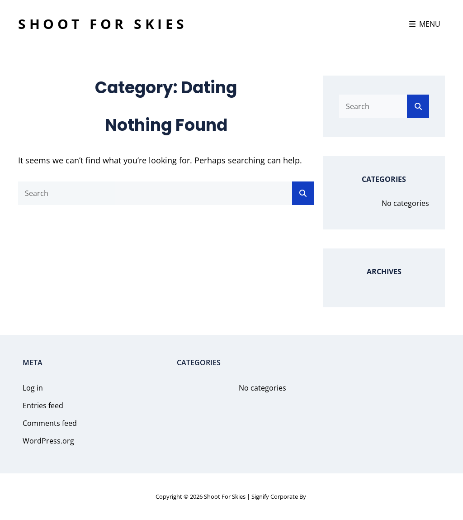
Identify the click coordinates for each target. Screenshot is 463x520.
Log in (33, 388)
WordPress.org (48, 441)
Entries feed (43, 405)
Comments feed (50, 423)
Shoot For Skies (103, 23)
